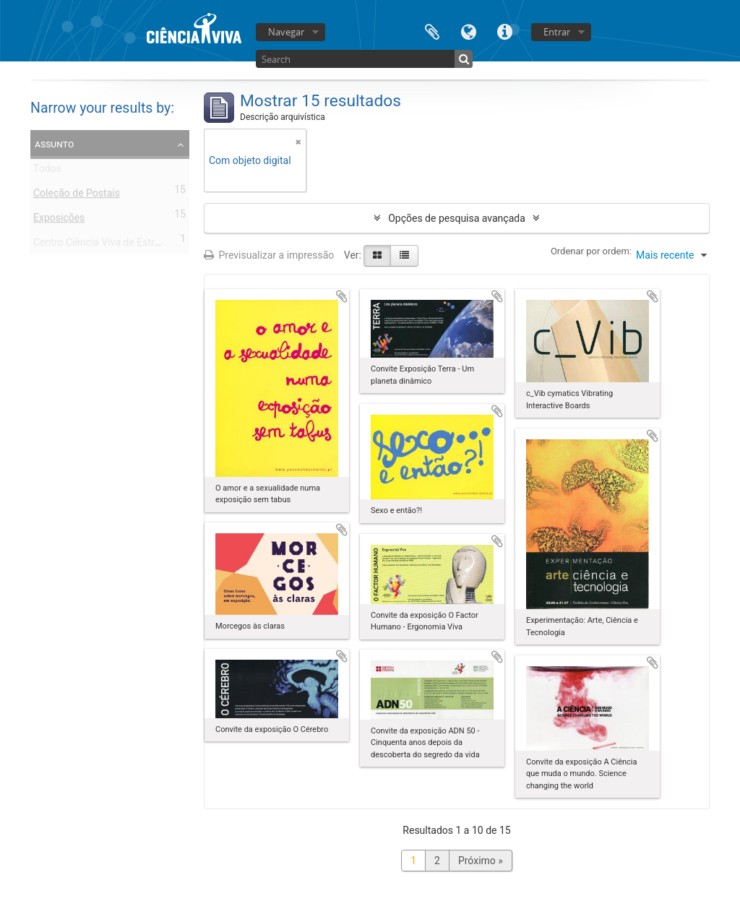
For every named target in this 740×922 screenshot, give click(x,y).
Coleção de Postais (76, 196)
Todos (47, 171)
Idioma (468, 30)
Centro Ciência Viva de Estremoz (106, 245)
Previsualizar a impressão (269, 255)
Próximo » (480, 860)
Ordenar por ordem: (591, 251)
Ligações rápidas (504, 30)
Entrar (556, 31)
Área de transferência (432, 30)
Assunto (54, 144)
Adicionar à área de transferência (342, 296)
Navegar (286, 31)
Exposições (59, 220)
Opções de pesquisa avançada (456, 218)
